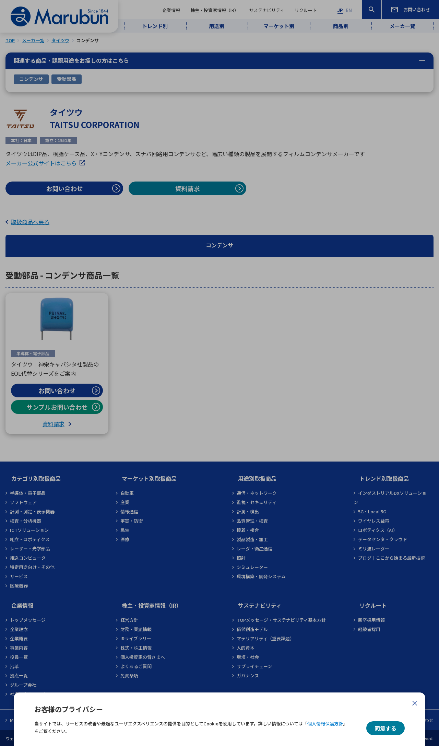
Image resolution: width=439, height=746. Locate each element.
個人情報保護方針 (325, 723)
